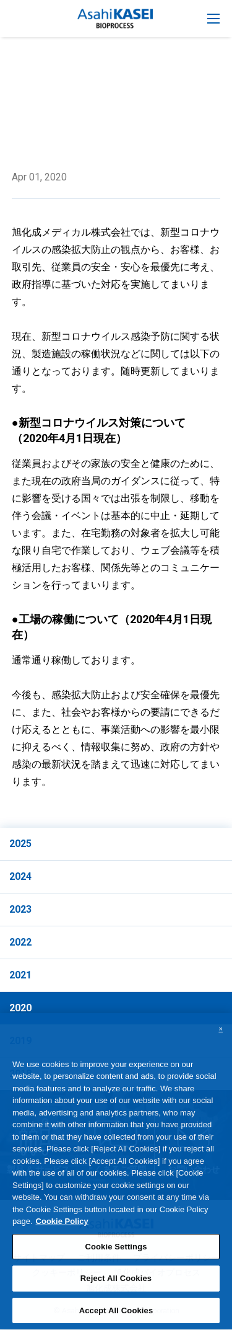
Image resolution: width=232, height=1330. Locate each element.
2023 (20, 909)
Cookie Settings (116, 1254)
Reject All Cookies (116, 1285)
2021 (20, 975)
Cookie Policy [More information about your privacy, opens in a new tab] (62, 1228)
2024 (20, 876)
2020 (20, 1008)
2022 (20, 942)
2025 (20, 843)
